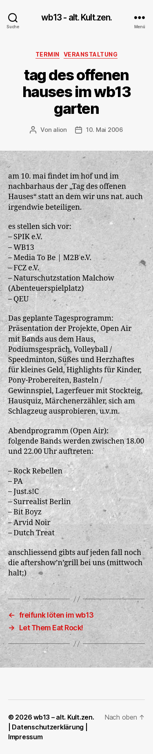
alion (60, 130)
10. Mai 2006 (104, 130)
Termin (47, 54)
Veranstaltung (91, 54)
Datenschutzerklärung (48, 727)
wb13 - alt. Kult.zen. (76, 17)
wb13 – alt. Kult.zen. (63, 717)
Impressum (25, 737)
